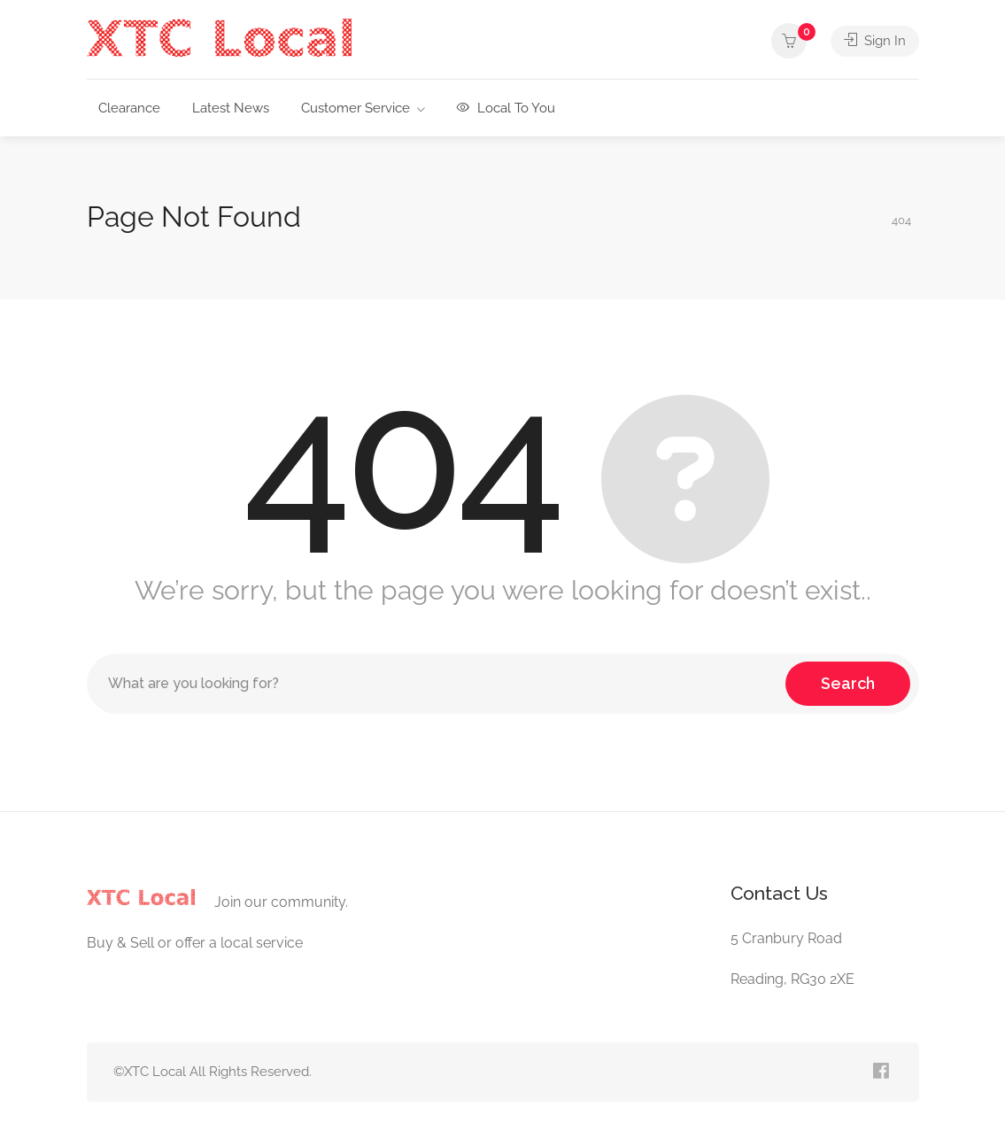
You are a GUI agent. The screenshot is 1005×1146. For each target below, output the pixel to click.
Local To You (506, 108)
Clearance (129, 108)
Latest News (230, 108)
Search (848, 683)
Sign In (875, 41)
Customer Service (355, 108)
